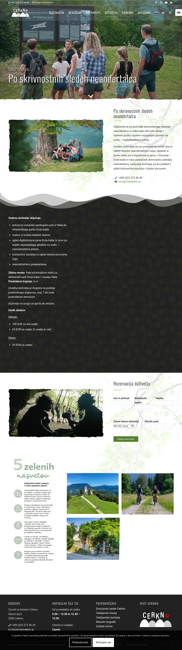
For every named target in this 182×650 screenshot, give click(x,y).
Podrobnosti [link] (80, 642)
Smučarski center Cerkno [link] (110, 608)
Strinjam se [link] (103, 642)
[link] (178, 12)
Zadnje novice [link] (104, 626)
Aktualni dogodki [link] (106, 621)
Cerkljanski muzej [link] (106, 613)
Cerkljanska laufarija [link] (108, 617)
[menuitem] (57, 12)
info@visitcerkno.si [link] (129, 181)
